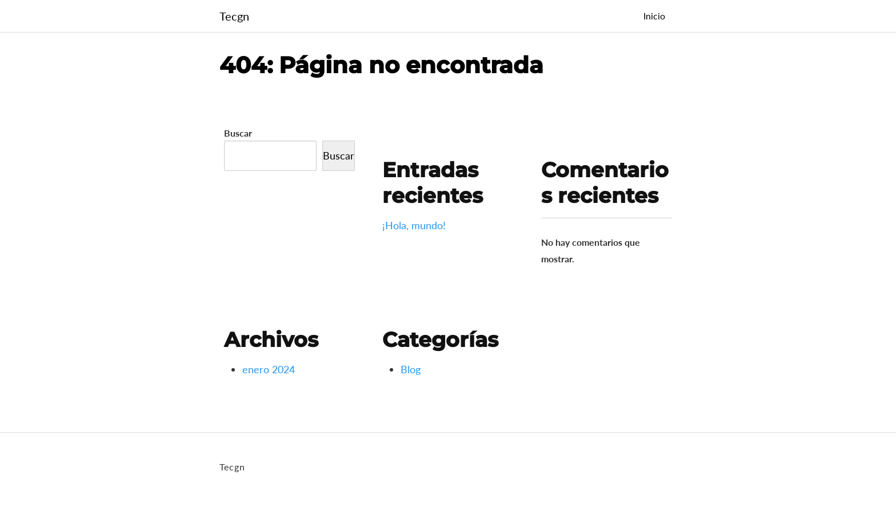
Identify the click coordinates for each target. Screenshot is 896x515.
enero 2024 (268, 369)
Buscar (238, 132)
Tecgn (234, 16)
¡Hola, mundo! (414, 225)
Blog (411, 369)
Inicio (654, 15)
